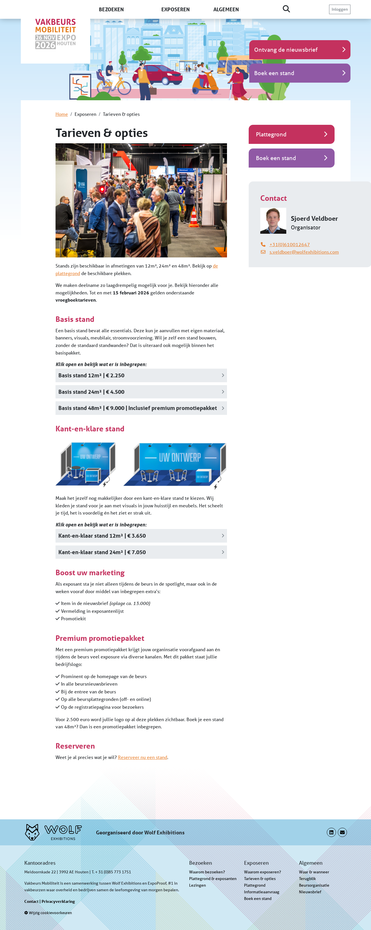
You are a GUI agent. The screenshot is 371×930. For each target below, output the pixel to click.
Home (62, 114)
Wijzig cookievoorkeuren (48, 912)
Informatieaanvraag (261, 891)
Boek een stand (258, 898)
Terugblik (307, 878)
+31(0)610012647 (290, 244)
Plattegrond (254, 885)
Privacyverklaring (58, 901)
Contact (31, 901)
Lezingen (197, 885)
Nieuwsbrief (310, 891)
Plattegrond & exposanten (213, 878)
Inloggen (340, 9)
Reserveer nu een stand (142, 757)
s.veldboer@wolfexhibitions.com (304, 252)
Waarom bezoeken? (207, 872)
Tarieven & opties (260, 878)
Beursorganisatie (314, 885)
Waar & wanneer (314, 872)
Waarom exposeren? (262, 872)
